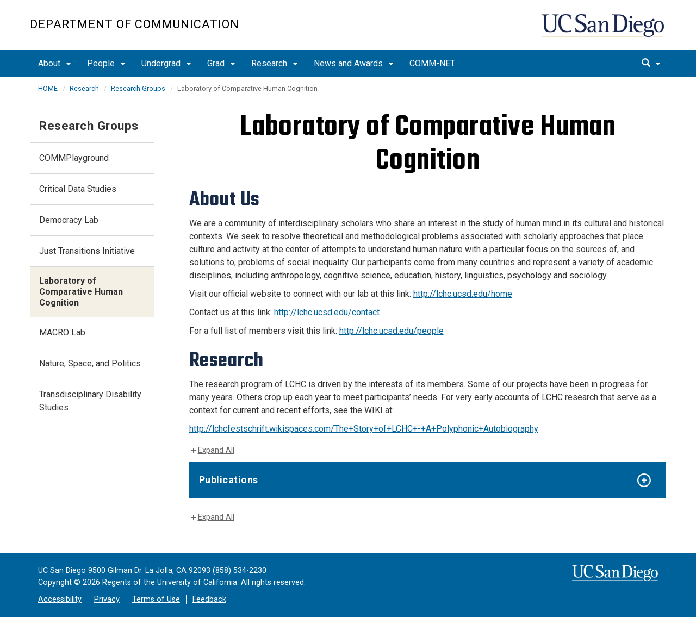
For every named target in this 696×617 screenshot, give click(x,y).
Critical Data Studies (77, 189)
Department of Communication (134, 24)
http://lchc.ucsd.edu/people (391, 331)
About (54, 63)
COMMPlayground (74, 158)
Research (274, 63)
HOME (48, 88)
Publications (228, 479)
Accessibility (60, 599)
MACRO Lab (62, 332)
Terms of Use (156, 599)
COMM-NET (432, 63)
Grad (221, 63)
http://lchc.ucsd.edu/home (462, 294)
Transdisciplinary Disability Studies (90, 401)
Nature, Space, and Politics (90, 363)
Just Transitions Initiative (87, 251)
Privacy (107, 599)
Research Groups (138, 88)
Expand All (216, 450)
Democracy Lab (68, 220)
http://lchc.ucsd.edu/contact (326, 312)
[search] (651, 63)
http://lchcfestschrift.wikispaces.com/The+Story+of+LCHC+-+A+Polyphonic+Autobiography (363, 428)
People (106, 63)
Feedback (209, 599)
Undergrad (166, 63)
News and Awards (353, 63)
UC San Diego (604, 30)
